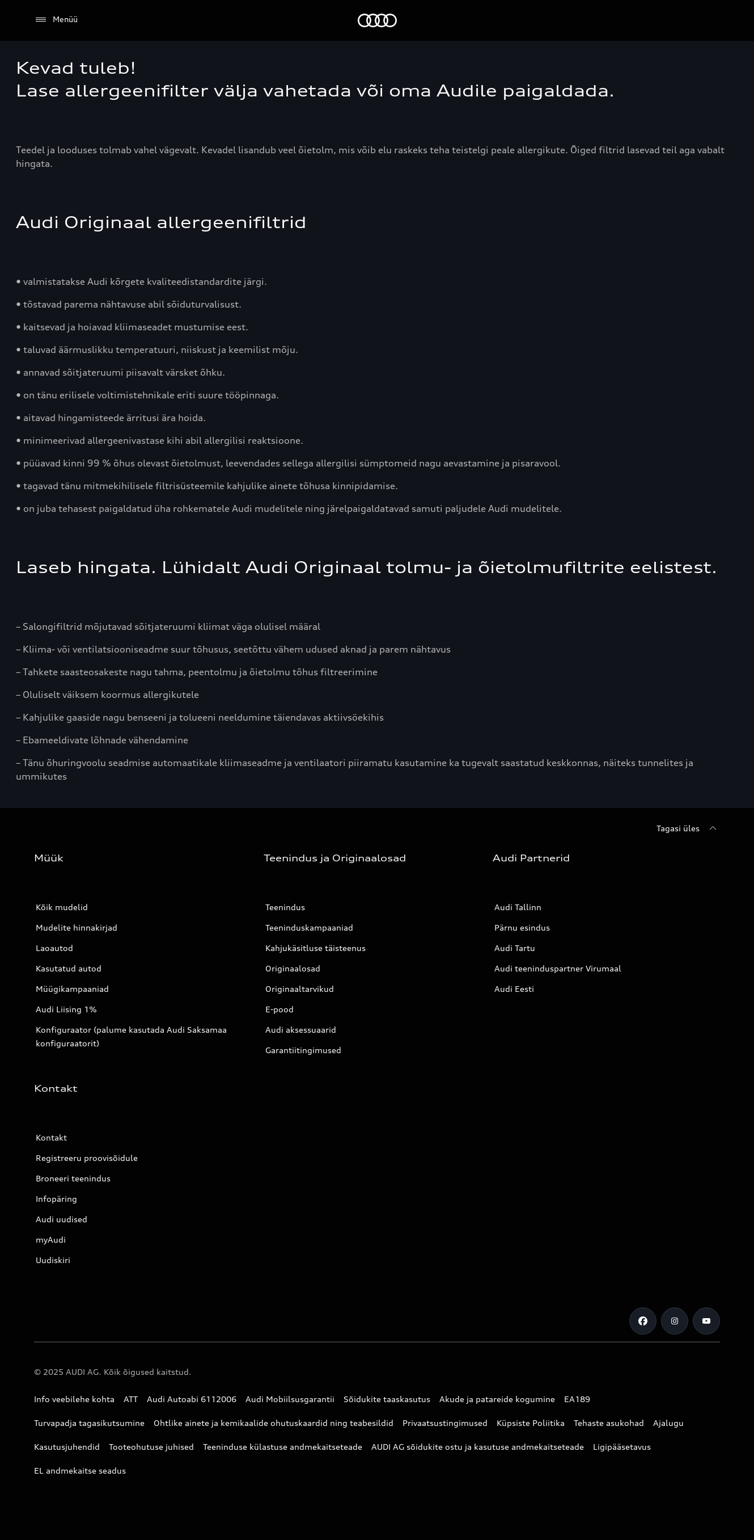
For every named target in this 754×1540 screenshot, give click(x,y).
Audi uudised (61, 1219)
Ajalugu (668, 1423)
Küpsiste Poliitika (531, 1423)
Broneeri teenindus (73, 1178)
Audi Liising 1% (66, 1009)
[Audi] (377, 20)
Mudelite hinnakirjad (76, 927)
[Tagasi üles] (688, 828)
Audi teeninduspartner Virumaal (557, 968)
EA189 (577, 1399)
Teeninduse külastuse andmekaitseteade (282, 1446)
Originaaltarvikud (299, 989)
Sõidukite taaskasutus (387, 1399)
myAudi (51, 1239)
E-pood (279, 1009)
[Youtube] (706, 1321)
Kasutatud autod (68, 968)
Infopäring (56, 1199)
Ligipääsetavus (622, 1446)
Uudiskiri (53, 1260)
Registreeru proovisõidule (87, 1158)
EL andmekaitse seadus (80, 1470)
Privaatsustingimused (445, 1423)
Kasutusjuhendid (67, 1446)
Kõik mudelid (62, 907)
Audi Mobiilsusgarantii (289, 1399)
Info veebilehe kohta (74, 1399)
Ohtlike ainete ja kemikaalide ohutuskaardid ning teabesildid (273, 1423)
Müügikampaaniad (72, 989)
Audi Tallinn (517, 907)
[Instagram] (674, 1321)
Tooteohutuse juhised (151, 1446)
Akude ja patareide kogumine (497, 1399)
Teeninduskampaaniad (309, 927)
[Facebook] (642, 1321)
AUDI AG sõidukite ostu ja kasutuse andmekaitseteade (477, 1446)
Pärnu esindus (522, 927)
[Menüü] (56, 20)
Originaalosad (292, 968)
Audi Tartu (514, 948)
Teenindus (285, 907)
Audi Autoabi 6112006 (191, 1399)
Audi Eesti (514, 989)
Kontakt (51, 1137)
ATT (131, 1399)
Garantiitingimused (303, 1050)
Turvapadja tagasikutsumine (89, 1423)
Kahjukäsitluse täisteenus (315, 948)
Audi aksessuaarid (300, 1029)
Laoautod (54, 948)
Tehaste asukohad (609, 1423)
